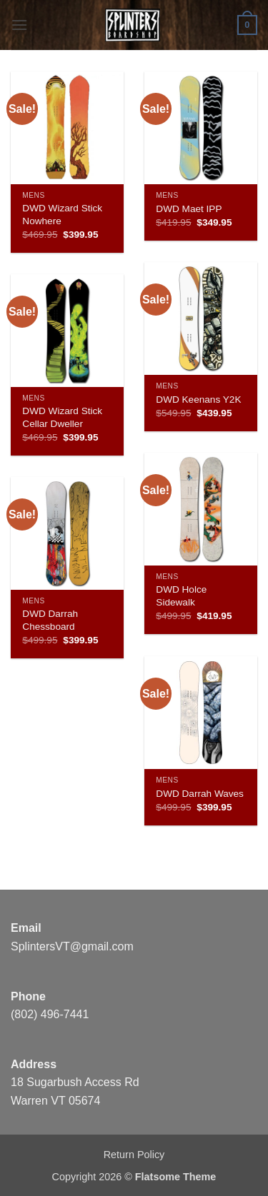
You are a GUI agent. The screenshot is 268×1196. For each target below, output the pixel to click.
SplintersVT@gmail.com (72, 946)
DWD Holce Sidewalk (181, 596)
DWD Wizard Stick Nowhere (62, 214)
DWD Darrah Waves (200, 793)
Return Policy (134, 1154)
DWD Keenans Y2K (198, 399)
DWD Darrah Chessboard (50, 620)
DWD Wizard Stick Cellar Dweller (62, 417)
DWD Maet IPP (189, 208)
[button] (19, 24)
